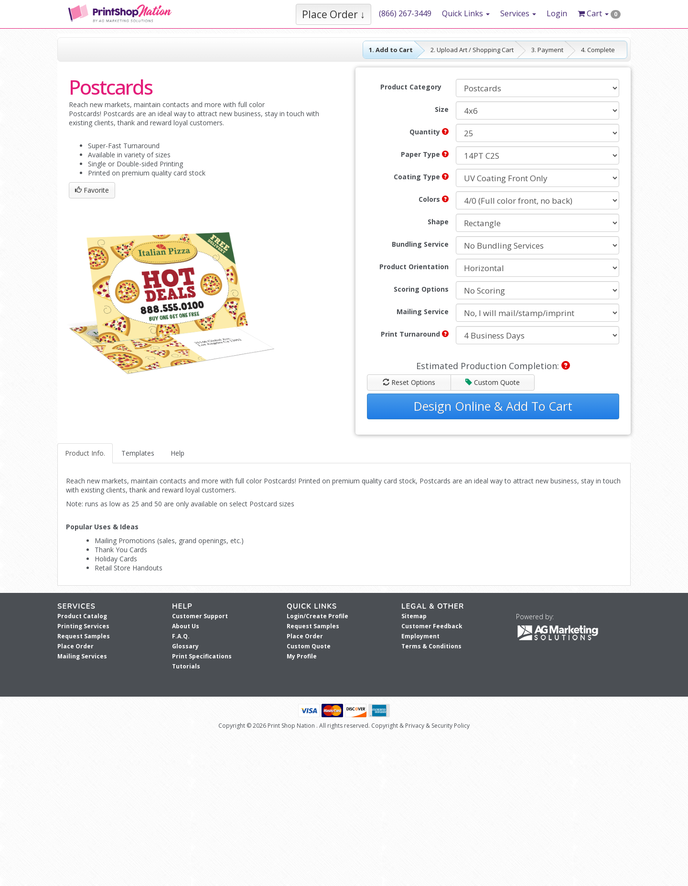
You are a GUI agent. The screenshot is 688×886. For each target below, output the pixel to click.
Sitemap (414, 616)
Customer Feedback (431, 626)
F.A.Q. (181, 636)
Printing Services (83, 626)
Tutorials (186, 666)
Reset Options (409, 382)
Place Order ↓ (334, 14)
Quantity (429, 131)
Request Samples (83, 636)
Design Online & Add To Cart (493, 406)
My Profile (302, 656)
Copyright (384, 726)
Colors (434, 199)
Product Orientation (414, 266)
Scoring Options (421, 289)
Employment (420, 636)
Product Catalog (82, 616)
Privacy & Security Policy (437, 726)
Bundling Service (420, 244)
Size (442, 109)
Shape (438, 221)
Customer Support (200, 616)
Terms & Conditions (431, 646)
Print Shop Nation (291, 726)
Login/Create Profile (317, 616)
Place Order (75, 646)
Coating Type (421, 176)
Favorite (92, 190)
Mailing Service (423, 311)
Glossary (185, 646)
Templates (137, 453)
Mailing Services (82, 656)
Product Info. (85, 453)
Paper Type (425, 154)
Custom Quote (492, 382)
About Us (185, 626)
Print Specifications (202, 656)
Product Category (410, 86)
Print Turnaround (415, 334)
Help (177, 453)
